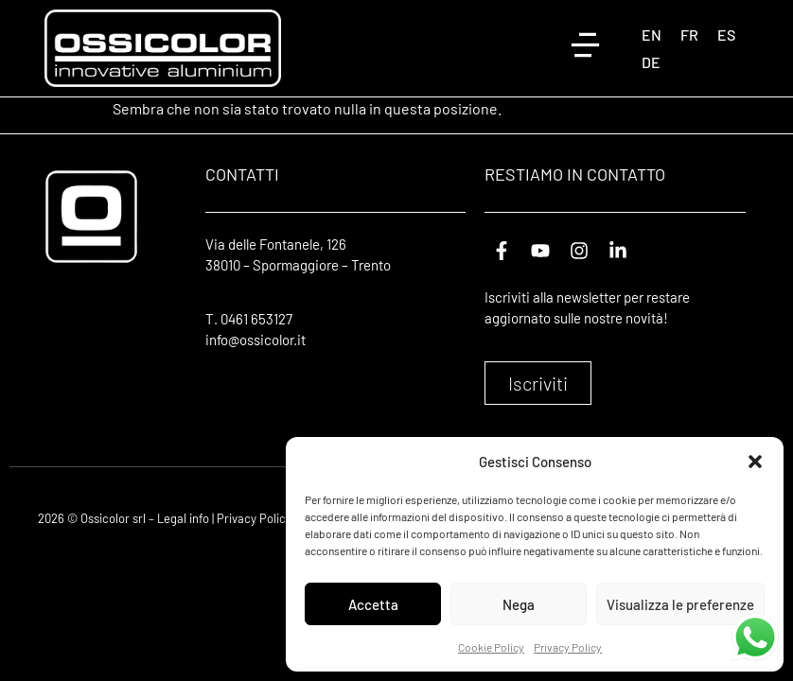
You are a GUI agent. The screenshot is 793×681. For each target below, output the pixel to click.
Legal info (183, 518)
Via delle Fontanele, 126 (275, 244)
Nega (518, 604)
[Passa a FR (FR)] (689, 34)
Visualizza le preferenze (680, 604)
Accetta (373, 604)
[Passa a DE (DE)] (651, 62)
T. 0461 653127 (248, 318)
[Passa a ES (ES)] (726, 34)
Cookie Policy (491, 647)
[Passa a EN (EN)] (651, 34)
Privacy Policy (568, 647)
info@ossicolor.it (255, 339)
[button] (755, 461)
